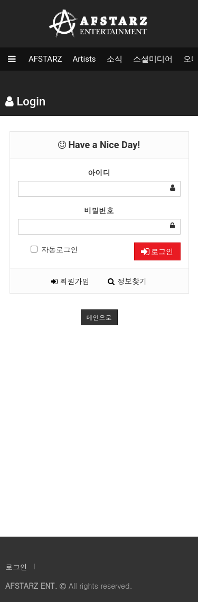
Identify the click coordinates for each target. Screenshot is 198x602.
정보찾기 (127, 281)
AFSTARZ (45, 59)
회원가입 (70, 281)
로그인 (157, 251)
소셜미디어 (153, 59)
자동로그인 (54, 249)
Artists (84, 59)
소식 (114, 59)
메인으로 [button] (99, 317)
